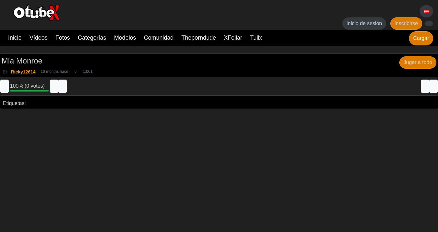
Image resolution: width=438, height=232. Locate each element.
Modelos (125, 37)
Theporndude (198, 37)
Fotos (62, 37)
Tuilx (256, 37)
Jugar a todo (418, 62)
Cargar (421, 38)
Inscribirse (406, 23)
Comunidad (158, 37)
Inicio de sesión (364, 23)
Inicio (15, 37)
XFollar (233, 37)
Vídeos (38, 37)
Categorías (92, 37)
